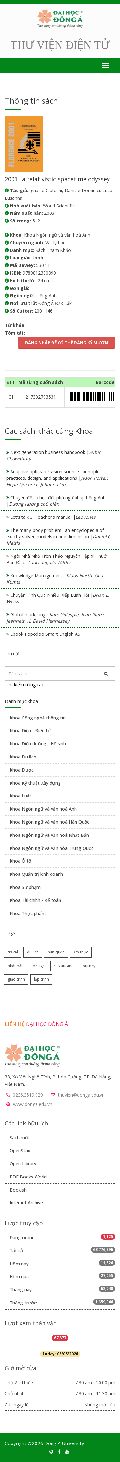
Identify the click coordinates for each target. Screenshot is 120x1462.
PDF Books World (28, 1177)
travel (13, 952)
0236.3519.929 (28, 1095)
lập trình (41, 979)
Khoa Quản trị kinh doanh (36, 874)
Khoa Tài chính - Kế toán (35, 900)
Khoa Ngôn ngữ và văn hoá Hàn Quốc (49, 822)
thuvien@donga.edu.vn (81, 1095)
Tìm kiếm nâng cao (24, 684)
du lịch (33, 952)
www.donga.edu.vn (32, 1104)
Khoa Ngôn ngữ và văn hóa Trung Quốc (51, 848)
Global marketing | (55, 617)
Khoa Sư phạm (25, 887)
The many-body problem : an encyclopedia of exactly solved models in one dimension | (59, 536)
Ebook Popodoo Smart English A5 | (47, 634)
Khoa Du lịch (23, 757)
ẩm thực (80, 952)
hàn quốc (56, 952)
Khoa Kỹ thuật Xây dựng (35, 783)
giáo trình (16, 979)
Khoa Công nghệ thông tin (38, 718)
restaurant (63, 965)
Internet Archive (26, 1203)
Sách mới (19, 1137)
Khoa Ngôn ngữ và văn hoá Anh (43, 809)
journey (88, 965)
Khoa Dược (22, 770)
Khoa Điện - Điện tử (30, 730)
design (39, 965)
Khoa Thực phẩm (28, 913)
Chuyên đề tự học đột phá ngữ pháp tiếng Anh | (56, 500)
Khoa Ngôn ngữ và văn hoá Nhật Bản (49, 835)
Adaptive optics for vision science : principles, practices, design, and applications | (57, 478)
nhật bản (16, 965)
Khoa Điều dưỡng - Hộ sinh (38, 744)
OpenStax (20, 1150)
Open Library (23, 1164)
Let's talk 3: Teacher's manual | (53, 517)
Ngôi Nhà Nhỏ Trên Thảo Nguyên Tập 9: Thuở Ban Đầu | (56, 559)
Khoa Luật (20, 796)
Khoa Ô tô (20, 861)
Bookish (18, 1190)
